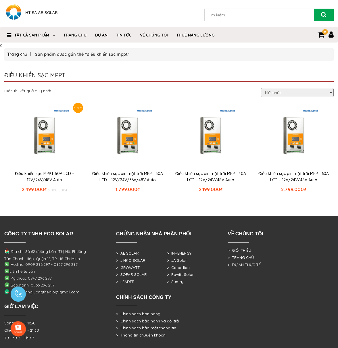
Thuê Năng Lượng (195, 35)
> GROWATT (128, 267)
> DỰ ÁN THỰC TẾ (244, 264)
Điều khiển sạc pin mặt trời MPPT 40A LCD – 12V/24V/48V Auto (210, 176)
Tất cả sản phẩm (31, 35)
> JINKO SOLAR (130, 260)
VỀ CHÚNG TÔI (154, 35)
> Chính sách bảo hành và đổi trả (147, 321)
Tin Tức (123, 35)
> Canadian (178, 267)
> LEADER (125, 281)
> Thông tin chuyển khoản (141, 335)
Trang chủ (17, 54)
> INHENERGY (179, 253)
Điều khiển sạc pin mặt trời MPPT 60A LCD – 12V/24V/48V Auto (293, 176)
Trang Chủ (75, 35)
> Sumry (175, 281)
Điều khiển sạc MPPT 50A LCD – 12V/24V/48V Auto (44, 176)
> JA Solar (177, 260)
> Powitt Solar (180, 274)
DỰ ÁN (101, 35)
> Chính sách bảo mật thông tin (146, 328)
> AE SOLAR (127, 253)
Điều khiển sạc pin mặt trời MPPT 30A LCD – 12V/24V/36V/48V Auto (127, 176)
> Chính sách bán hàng (138, 314)
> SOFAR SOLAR (131, 274)
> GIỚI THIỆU (239, 250)
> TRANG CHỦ (241, 257)
